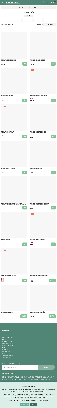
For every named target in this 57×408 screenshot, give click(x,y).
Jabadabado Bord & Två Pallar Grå (38, 96)
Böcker (38, 20)
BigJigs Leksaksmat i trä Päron (37, 240)
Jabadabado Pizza (5, 240)
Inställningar (24, 404)
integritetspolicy (43, 400)
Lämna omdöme (7, 337)
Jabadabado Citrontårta (36, 168)
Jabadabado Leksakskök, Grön (37, 312)
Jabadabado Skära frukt (7, 96)
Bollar (17, 20)
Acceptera (33, 404)
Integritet (5, 349)
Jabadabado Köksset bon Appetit (38, 132)
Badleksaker (7, 20)
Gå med (46, 367)
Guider (4, 347)
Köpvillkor (5, 353)
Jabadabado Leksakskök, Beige (37, 60)
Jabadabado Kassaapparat (7, 132)
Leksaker (26, 7)
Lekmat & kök (34, 7)
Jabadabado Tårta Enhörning (8, 60)
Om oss (4, 339)
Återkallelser (6, 358)
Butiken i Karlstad (7, 341)
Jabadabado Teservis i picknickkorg (39, 276)
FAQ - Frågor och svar (8, 343)
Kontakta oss (6, 351)
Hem (20, 7)
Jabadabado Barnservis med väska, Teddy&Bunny (13, 204)
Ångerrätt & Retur (7, 355)
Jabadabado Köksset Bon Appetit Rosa (39, 204)
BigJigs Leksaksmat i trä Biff (8, 276)
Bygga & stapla (27, 20)
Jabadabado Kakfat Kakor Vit (8, 168)
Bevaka (52, 280)
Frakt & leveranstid (7, 345)
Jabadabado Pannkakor (7, 312)
